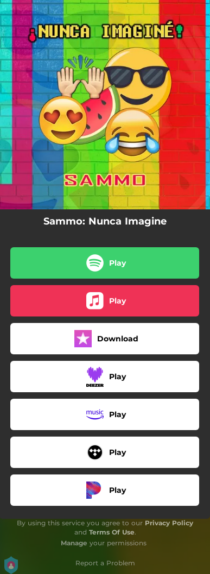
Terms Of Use (112, 532)
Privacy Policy (169, 523)
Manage (74, 543)
